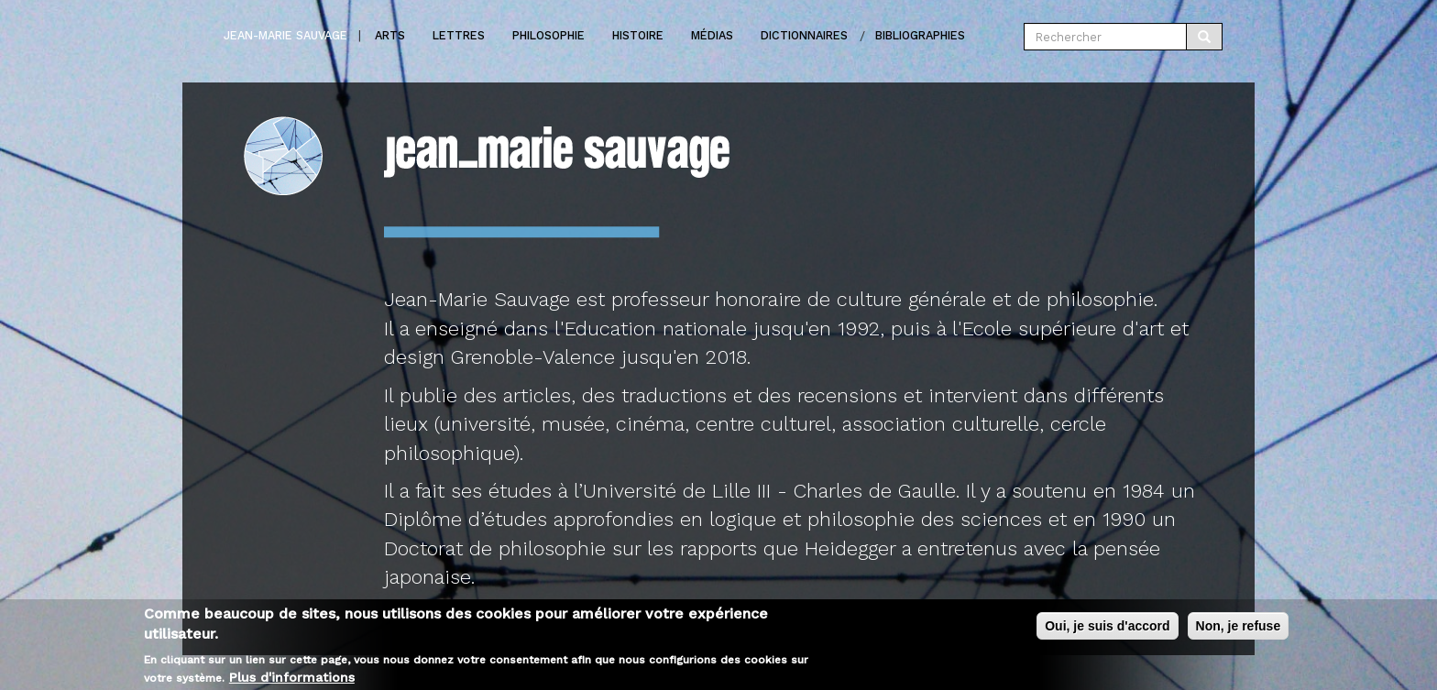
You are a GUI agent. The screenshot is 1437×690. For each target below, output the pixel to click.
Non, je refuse (1238, 629)
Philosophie (548, 35)
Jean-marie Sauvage (285, 35)
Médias (712, 35)
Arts (390, 35)
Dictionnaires (804, 35)
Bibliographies (920, 35)
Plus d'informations (292, 681)
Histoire (638, 35)
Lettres (459, 35)
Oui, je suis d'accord (1107, 629)
